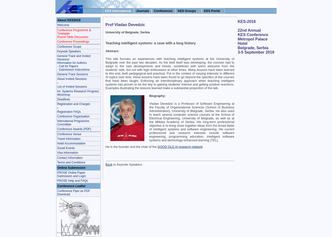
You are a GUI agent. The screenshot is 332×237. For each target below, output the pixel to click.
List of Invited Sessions (72, 86)
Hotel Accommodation (71, 143)
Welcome (63, 25)
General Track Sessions (72, 74)
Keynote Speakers (69, 51)
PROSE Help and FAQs (72, 180)
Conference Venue (69, 134)
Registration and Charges (73, 104)
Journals (142, 11)
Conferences (163, 11)
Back (108, 164)
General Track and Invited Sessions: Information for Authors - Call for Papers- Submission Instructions (73, 62)
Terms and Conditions (71, 162)
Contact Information (70, 158)
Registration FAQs (69, 112)
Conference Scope (69, 46)
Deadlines (63, 99)
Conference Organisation (73, 116)
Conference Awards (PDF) (74, 129)
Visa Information (67, 152)
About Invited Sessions (72, 79)
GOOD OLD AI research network (180, 147)
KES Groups (187, 11)
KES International (118, 11)
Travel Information (68, 139)
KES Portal (212, 11)
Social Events (66, 148)
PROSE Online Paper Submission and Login (71, 174)
